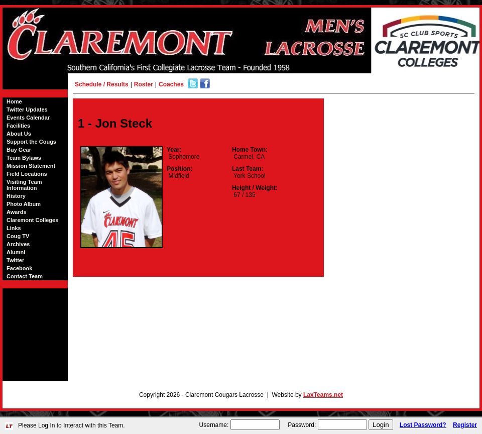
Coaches (171, 84)
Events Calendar (28, 118)
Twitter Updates (27, 109)
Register (465, 424)
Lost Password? (423, 424)
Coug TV (18, 236)
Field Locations (27, 174)
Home (14, 101)
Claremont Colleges (32, 220)
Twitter (15, 260)
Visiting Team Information (24, 185)
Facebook (19, 268)
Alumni (16, 252)
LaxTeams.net (323, 394)
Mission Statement (31, 166)
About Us (19, 134)
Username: (214, 424)
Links (14, 228)
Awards (17, 212)
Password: (302, 424)
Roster (143, 84)
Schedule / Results (102, 84)
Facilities (18, 126)
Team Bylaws (24, 158)
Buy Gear (19, 150)
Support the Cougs (31, 142)
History (16, 196)
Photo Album (24, 204)
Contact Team (25, 276)
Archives (18, 244)
